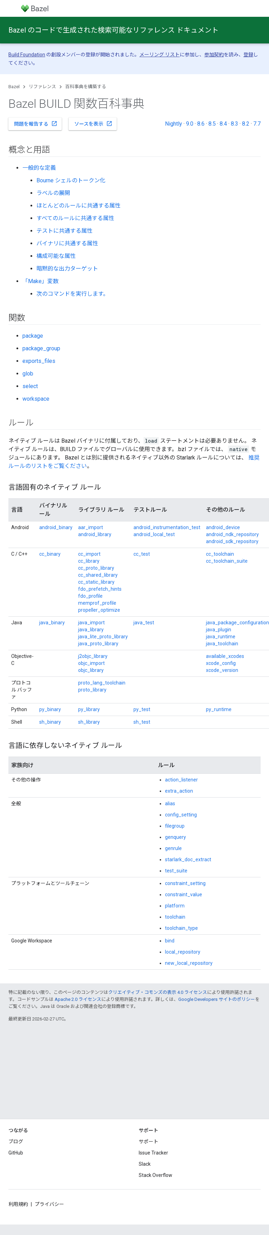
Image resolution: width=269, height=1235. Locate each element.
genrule (173, 848)
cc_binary (50, 554)
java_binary (52, 622)
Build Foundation (26, 54)
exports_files (38, 361)
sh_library (89, 722)
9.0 (189, 123)
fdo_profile (90, 596)
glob (27, 373)
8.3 (234, 123)
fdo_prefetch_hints (100, 589)
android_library (94, 534)
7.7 (257, 123)
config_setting (181, 815)
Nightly (173, 123)
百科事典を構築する (85, 86)
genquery (175, 837)
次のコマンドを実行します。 (72, 293)
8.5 (212, 123)
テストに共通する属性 (64, 230)
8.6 (201, 123)
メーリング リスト (159, 54)
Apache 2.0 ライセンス (78, 999)
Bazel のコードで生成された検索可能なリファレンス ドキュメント (113, 30)
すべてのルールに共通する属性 (75, 218)
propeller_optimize (99, 610)
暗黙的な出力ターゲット (67, 268)
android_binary (56, 527)
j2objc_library (93, 656)
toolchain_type (181, 928)
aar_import (90, 527)
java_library (91, 629)
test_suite (176, 870)
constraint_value (183, 894)
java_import (91, 622)
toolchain (175, 917)
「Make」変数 (40, 281)
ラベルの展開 (53, 193)
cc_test (141, 554)
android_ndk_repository (232, 534)
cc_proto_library (96, 568)
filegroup (175, 826)
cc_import (89, 554)
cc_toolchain (220, 554)
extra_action (179, 791)
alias (170, 803)
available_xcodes (225, 656)
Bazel (14, 86)
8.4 (223, 123)
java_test (143, 622)
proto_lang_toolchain (101, 683)
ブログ (15, 1141)
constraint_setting (185, 883)
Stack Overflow (155, 1175)
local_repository (182, 952)
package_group (41, 348)
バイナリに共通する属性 (67, 243)
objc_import (91, 663)
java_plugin (218, 629)
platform (175, 905)
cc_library (88, 561)
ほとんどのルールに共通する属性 (78, 205)
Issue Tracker (153, 1153)
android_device (223, 527)
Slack (145, 1164)
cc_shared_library (98, 575)
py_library (89, 709)
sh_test (141, 722)
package (32, 335)
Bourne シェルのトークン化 (70, 180)
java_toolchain (222, 643)
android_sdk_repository (232, 541)
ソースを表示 (93, 123)
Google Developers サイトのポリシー (216, 999)
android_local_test (154, 534)
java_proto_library (98, 643)
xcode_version (222, 670)
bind (169, 940)
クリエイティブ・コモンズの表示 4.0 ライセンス (157, 992)
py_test (141, 709)
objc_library (91, 670)
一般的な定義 (39, 167)
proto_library (92, 690)
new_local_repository (189, 963)
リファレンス (42, 86)
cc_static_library (96, 582)
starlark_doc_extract (188, 859)
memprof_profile (97, 603)
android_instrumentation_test (166, 527)
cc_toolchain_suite (227, 561)
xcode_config (221, 663)
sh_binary (50, 722)
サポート (148, 1141)
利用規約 (18, 1204)
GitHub (15, 1153)
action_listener (181, 780)
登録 (248, 54)
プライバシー (49, 1204)
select (30, 386)
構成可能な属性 (56, 256)
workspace (35, 398)
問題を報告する (35, 123)
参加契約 (214, 54)
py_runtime (219, 709)
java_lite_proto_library (103, 636)
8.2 (245, 123)
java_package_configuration (237, 622)
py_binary (50, 709)
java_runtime (220, 636)
